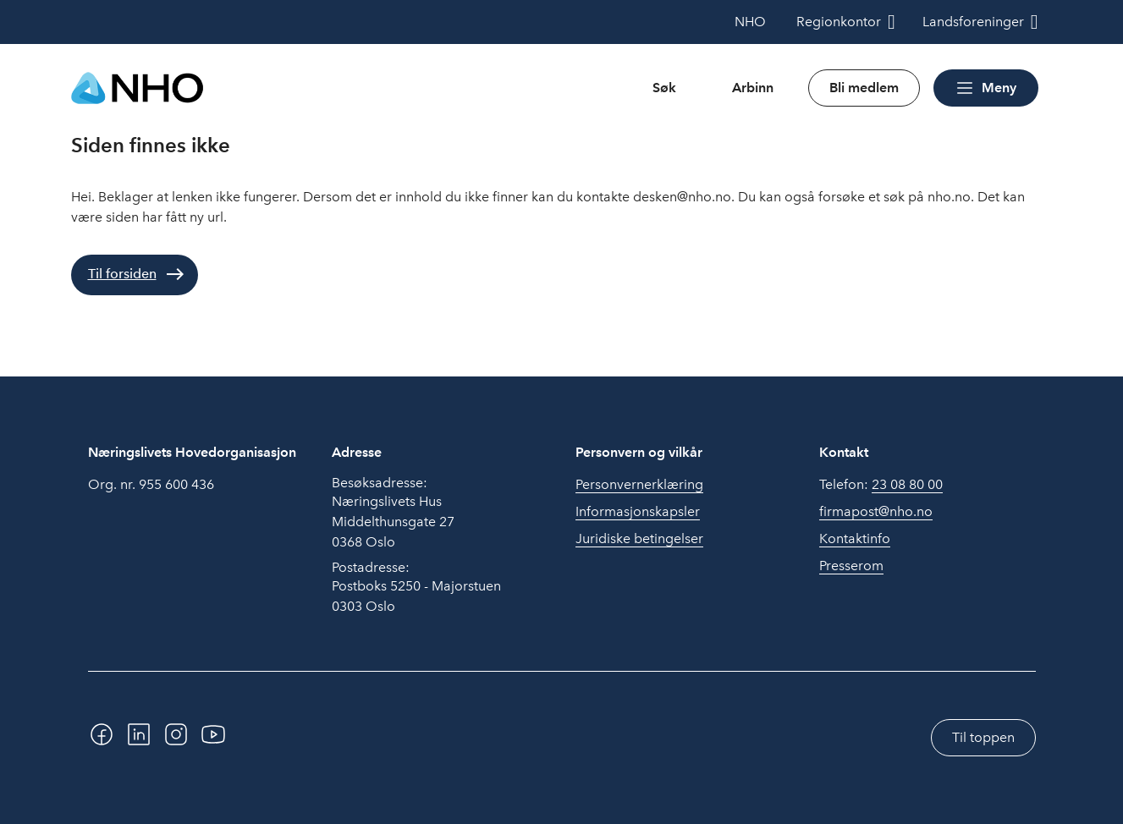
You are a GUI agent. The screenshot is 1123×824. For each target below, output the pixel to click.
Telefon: (881, 484)
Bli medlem (864, 88)
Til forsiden (122, 274)
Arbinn (752, 88)
